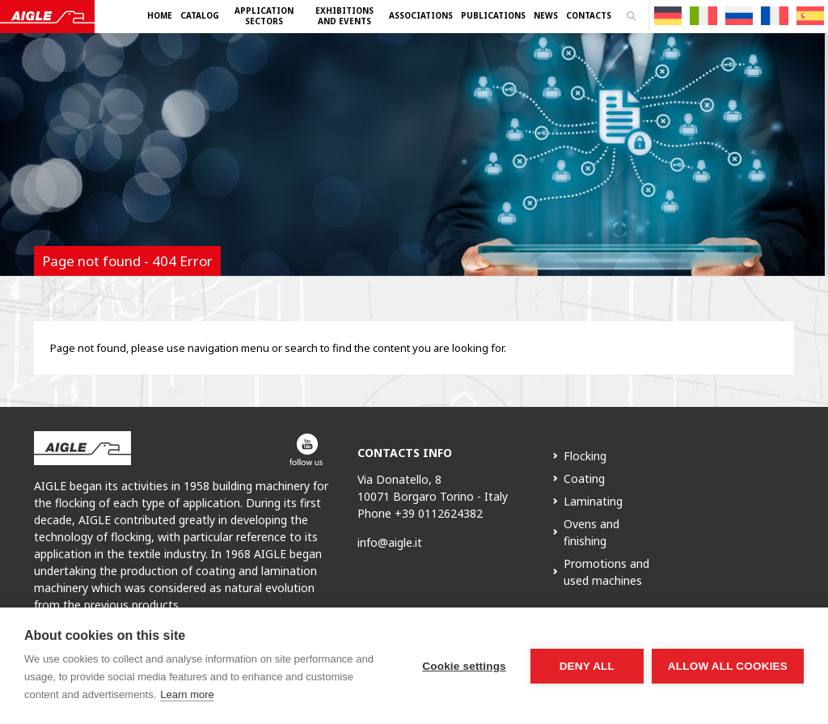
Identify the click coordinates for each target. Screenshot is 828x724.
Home (159, 15)
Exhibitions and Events (344, 16)
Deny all (587, 666)
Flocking (585, 456)
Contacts (588, 15)
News (546, 15)
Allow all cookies (728, 666)
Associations (421, 15)
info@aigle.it (389, 542)
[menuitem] (668, 15)
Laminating (593, 501)
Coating (584, 478)
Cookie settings (464, 666)
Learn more (186, 694)
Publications (493, 15)
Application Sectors (264, 16)
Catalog (199, 15)
